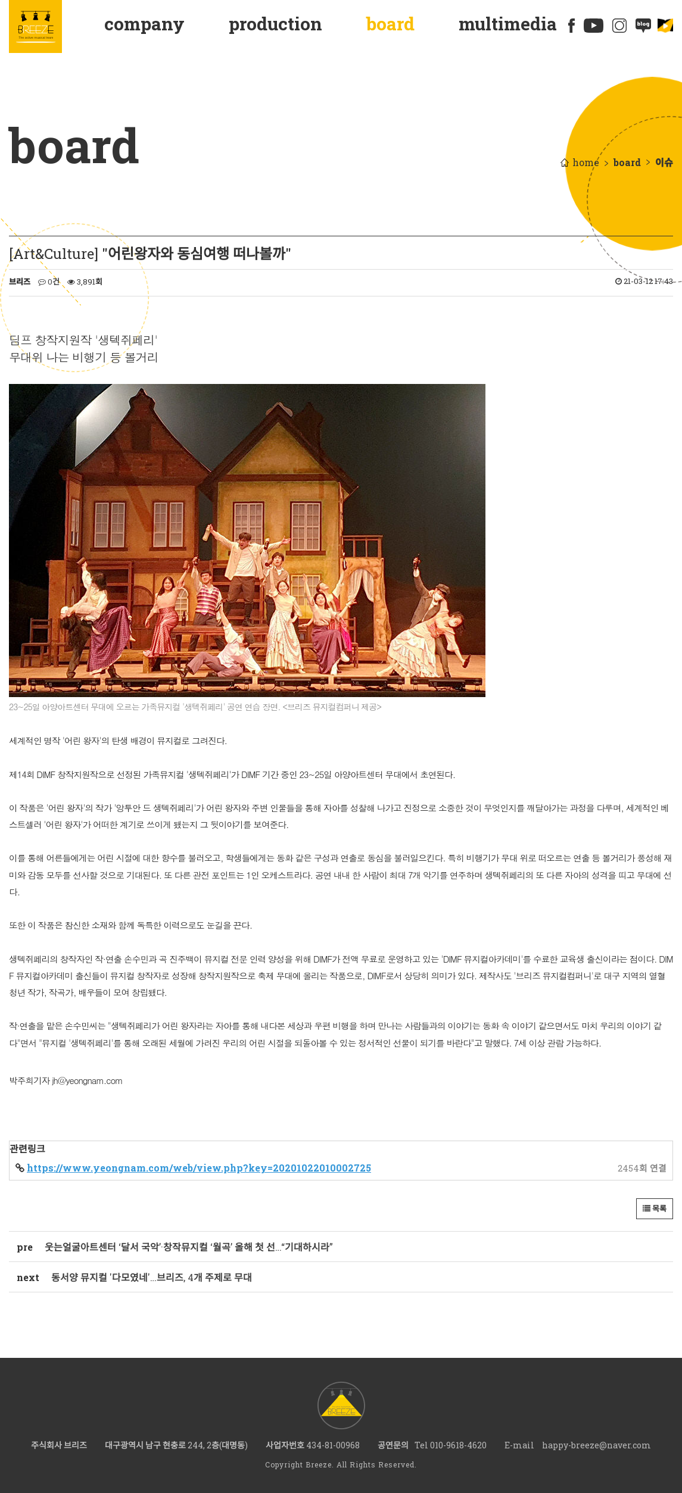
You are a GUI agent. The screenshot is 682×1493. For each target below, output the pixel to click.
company (144, 23)
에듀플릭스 (665, 25)
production (275, 23)
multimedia (508, 23)
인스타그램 (619, 25)
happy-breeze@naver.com (596, 1445)
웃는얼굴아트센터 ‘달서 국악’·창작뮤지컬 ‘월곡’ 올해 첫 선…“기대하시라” (189, 1247)
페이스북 (572, 25)
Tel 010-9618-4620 (451, 1445)
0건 (49, 281)
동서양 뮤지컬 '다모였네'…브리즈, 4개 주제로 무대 (151, 1277)
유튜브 (593, 25)
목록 (655, 1208)
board (390, 23)
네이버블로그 (643, 25)
